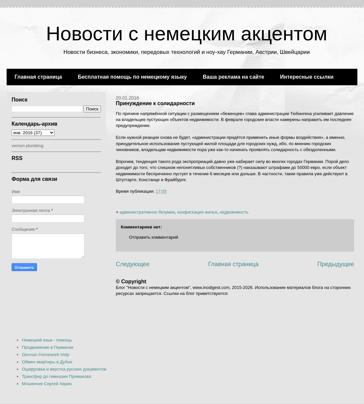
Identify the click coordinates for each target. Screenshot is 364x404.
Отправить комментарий (153, 237)
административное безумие (147, 212)
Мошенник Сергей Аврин (46, 383)
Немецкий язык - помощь (47, 340)
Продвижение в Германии (47, 347)
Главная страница (38, 77)
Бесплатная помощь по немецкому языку (132, 77)
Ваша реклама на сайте (233, 77)
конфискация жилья (197, 212)
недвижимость (234, 212)
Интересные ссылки (306, 77)
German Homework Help (45, 354)
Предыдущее (335, 264)
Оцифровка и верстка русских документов (64, 369)
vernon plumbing (27, 145)
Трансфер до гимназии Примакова (56, 376)
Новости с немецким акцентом (186, 33)
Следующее (133, 264)
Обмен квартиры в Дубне (47, 361)
